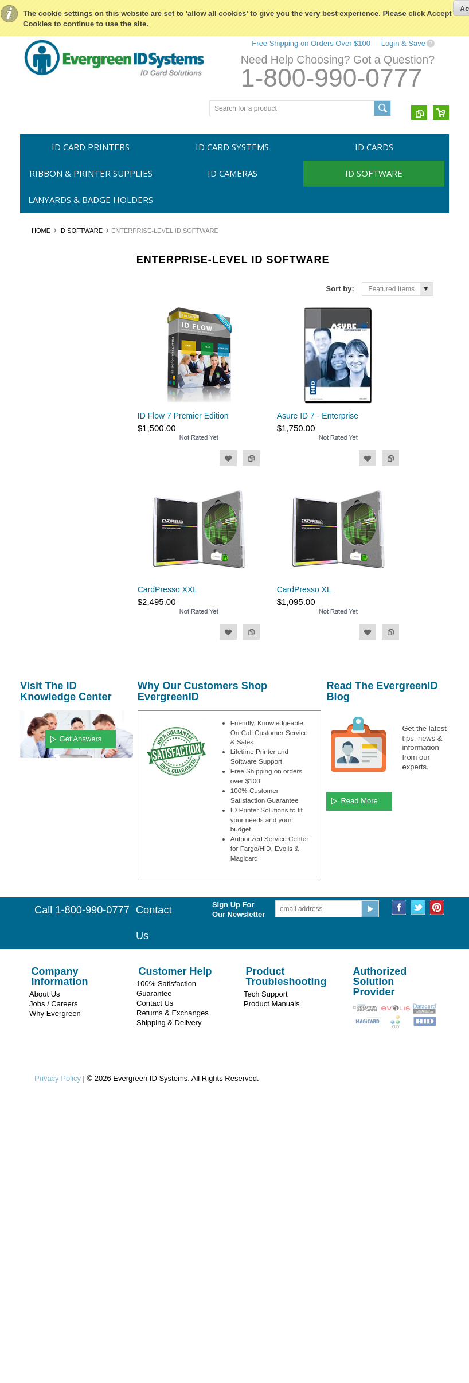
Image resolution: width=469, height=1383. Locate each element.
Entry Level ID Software (62, 411)
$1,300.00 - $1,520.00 (59, 882)
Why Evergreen (55, 1281)
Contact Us (154, 1271)
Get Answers (81, 1006)
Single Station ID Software (66, 430)
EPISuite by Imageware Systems (62, 541)
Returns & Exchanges (172, 1281)
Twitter (418, 1176)
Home (41, 230)
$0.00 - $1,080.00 (53, 843)
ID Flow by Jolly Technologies (50, 484)
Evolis (35, 709)
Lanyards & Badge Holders (90, 199)
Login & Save (403, 43)
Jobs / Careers (53, 1272)
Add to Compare (251, 458)
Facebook (399, 1176)
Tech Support (266, 1262)
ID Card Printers (91, 147)
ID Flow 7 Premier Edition (183, 415)
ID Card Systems (232, 147)
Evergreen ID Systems (60, 671)
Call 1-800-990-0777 (82, 1178)
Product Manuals (272, 1272)
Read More (359, 1069)
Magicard (40, 690)
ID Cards (374, 147)
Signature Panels (52, 585)
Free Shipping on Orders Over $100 (311, 43)
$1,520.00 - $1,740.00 (59, 901)
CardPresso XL (304, 589)
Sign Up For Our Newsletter (238, 1178)
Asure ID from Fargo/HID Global (64, 512)
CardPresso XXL (167, 589)
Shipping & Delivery (168, 1291)
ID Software (373, 173)
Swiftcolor (41, 729)
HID (32, 748)
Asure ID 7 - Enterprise (317, 415)
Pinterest (437, 1176)
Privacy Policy (57, 1346)
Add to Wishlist (228, 458)
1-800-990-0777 (331, 78)
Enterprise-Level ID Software (55, 454)
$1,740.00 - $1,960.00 (59, 921)
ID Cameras (232, 173)
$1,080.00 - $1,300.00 (59, 863)
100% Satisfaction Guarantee (166, 1257)
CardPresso (44, 566)
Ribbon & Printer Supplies (91, 173)
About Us (44, 1262)
